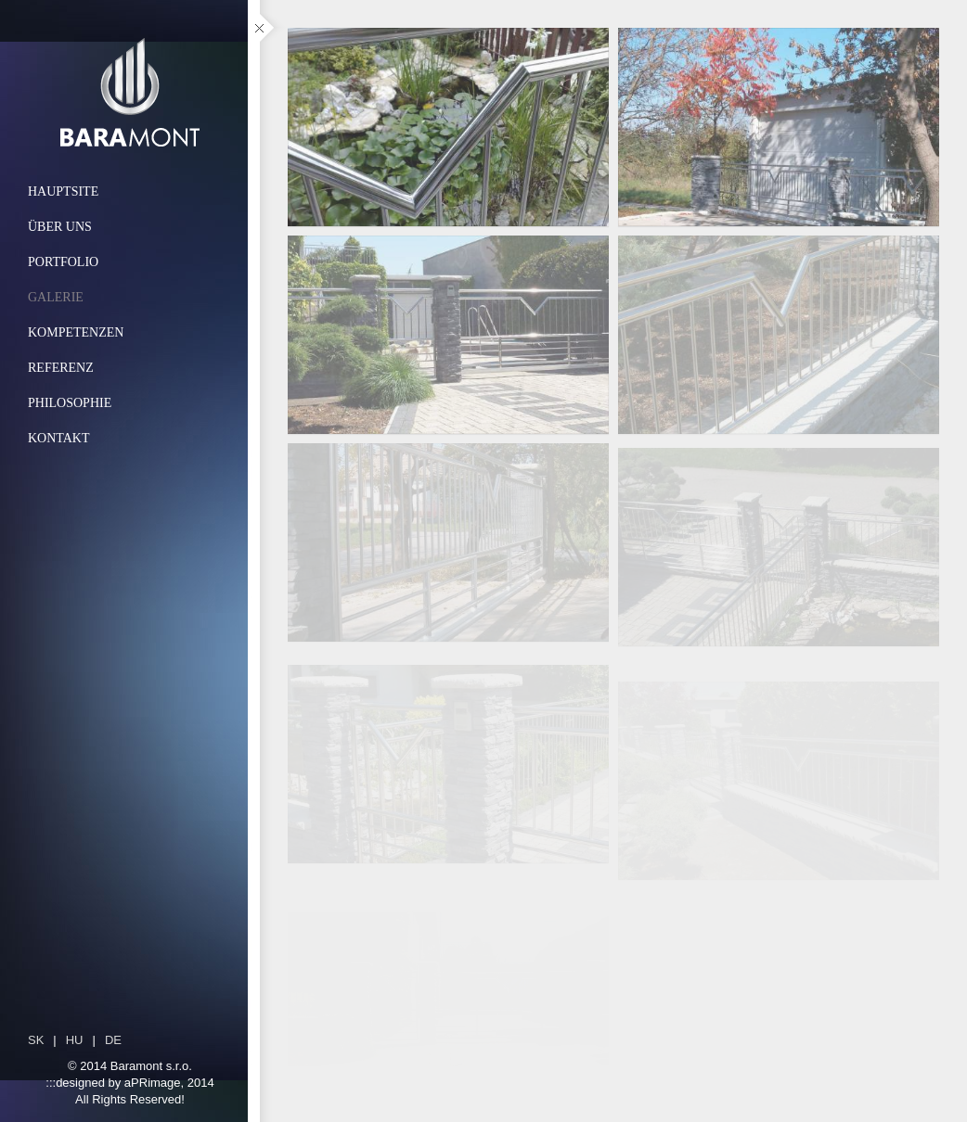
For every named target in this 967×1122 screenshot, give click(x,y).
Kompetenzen (75, 332)
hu (75, 1040)
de (113, 1040)
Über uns (60, 227)
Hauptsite (63, 191)
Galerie (56, 297)
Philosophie (69, 403)
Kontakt (59, 438)
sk (36, 1040)
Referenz (61, 368)
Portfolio (63, 262)
